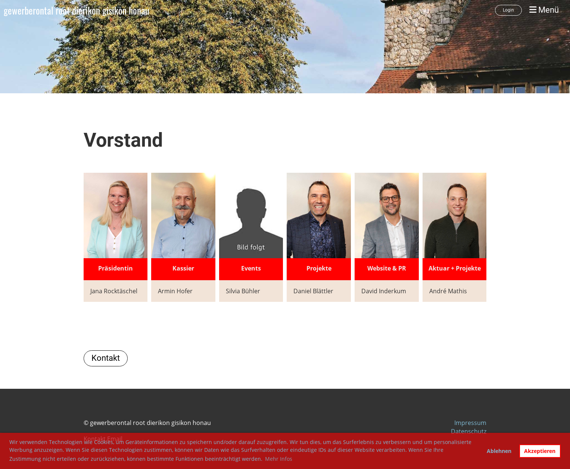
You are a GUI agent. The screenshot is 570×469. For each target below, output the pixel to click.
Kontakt (105, 358)
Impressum (470, 423)
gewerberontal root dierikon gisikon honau (76, 10)
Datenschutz (468, 431)
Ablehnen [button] (499, 450)
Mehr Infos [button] (278, 458)
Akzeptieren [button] (539, 450)
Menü (544, 10)
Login (508, 10)
